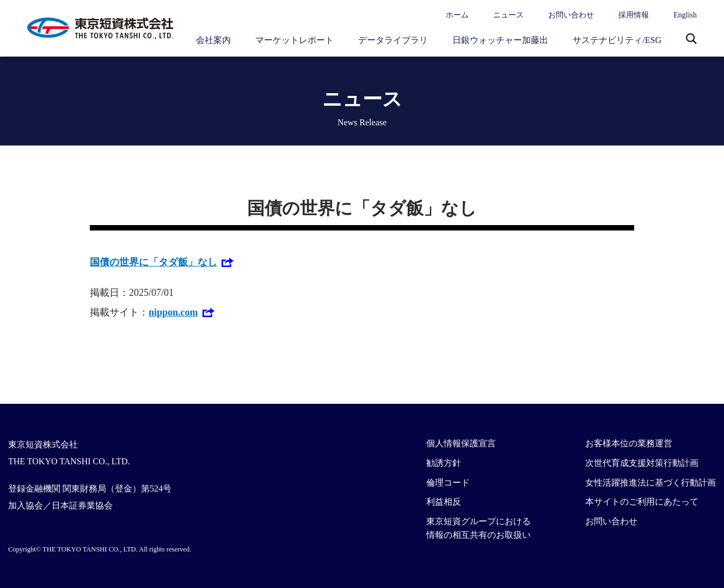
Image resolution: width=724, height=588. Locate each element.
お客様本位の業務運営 (628, 443)
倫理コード (448, 482)
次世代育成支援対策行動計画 (641, 463)
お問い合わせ (571, 15)
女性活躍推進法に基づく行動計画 (650, 482)
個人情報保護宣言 (461, 443)
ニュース (508, 15)
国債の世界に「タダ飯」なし (153, 262)
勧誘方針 (443, 463)
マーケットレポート (294, 40)
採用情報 (633, 15)
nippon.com (173, 312)
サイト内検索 (691, 39)
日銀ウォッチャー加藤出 (500, 40)
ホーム (457, 15)
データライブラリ (393, 40)
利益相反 (443, 501)
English (685, 15)
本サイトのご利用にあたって (641, 501)
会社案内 (213, 40)
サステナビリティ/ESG (617, 40)
